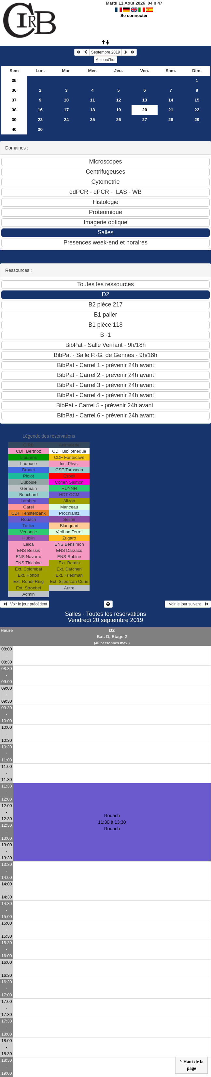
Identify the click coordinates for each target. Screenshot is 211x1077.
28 (170, 119)
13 (144, 100)
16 (40, 109)
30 (40, 129)
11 (92, 100)
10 (66, 100)
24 (66, 119)
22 (196, 109)
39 (14, 119)
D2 (112, 630)
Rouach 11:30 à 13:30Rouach (112, 822)
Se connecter (134, 15)
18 (92, 109)
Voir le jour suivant (188, 604)
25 (92, 119)
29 (196, 119)
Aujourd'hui (105, 59)
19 (118, 109)
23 (40, 119)
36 (14, 90)
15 (196, 100)
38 (14, 109)
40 (14, 129)
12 (118, 100)
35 (14, 80)
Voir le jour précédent (24, 604)
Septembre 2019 (105, 52)
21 (170, 109)
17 (66, 109)
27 (144, 119)
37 (14, 100)
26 (118, 119)
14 (170, 100)
